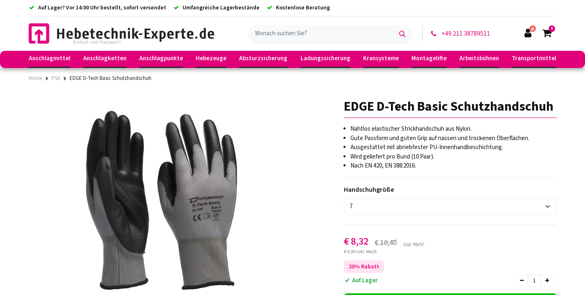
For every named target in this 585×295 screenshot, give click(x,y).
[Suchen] (402, 33)
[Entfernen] (521, 281)
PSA (56, 78)
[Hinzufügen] (547, 281)
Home (35, 78)
